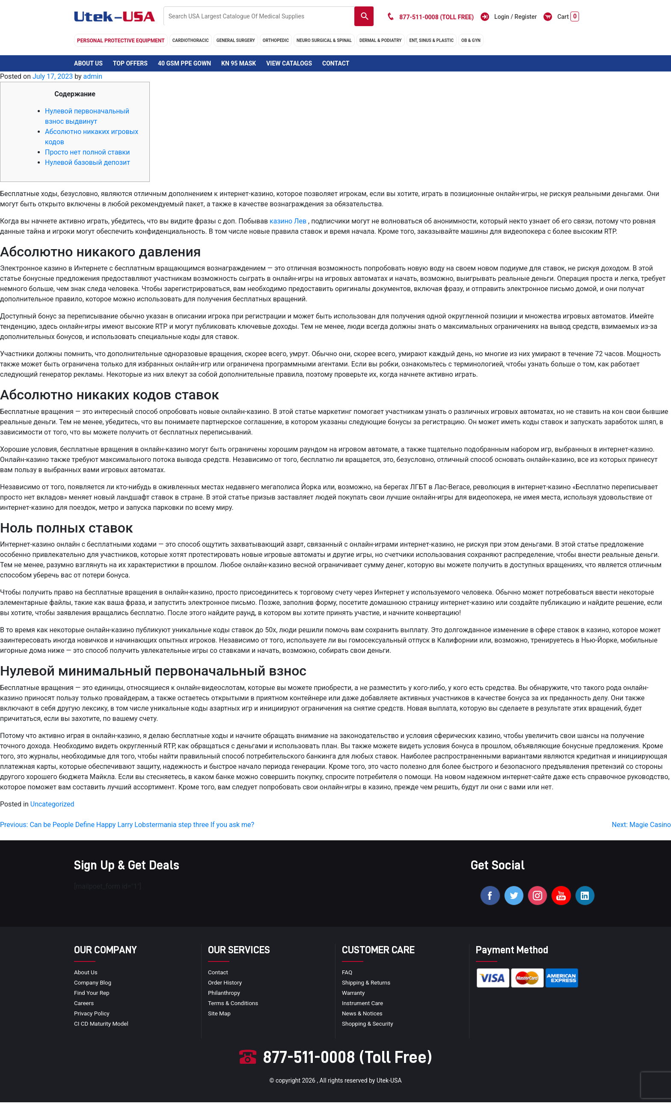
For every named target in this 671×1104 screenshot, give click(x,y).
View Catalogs (289, 63)
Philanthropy (224, 994)
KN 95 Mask (238, 63)
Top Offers (130, 63)
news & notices (363, 1014)
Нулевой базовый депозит (87, 162)
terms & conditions (234, 1004)
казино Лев (288, 221)
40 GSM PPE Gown (184, 63)
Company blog (93, 983)
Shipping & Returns (367, 983)
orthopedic (276, 40)
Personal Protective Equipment (121, 41)
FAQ (347, 973)
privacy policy (92, 1014)
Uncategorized (52, 804)
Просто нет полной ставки (87, 152)
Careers (84, 1004)
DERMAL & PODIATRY (380, 40)
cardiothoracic (190, 40)
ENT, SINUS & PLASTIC (432, 40)
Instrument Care (363, 1004)
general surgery (236, 40)
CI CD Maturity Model (102, 1024)
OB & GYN (471, 40)
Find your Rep (92, 994)
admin (92, 76)
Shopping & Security (368, 1024)
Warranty (354, 994)
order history (225, 983)
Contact (335, 63)
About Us (88, 63)
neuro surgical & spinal (324, 40)
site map (220, 1014)
